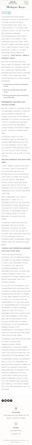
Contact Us (16, 434)
